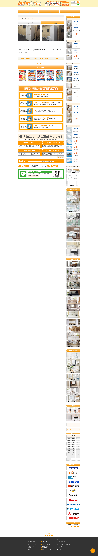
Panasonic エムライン (73, 394)
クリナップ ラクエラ (73, 324)
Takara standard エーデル (73, 339)
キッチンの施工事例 (46, 544)
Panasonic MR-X (73, 247)
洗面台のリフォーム (54, 12)
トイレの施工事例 (45, 541)
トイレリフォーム (73, 16)
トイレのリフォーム (23, 12)
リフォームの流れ (60, 543)
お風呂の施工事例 (45, 543)
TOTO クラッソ (73, 273)
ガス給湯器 (73, 420)
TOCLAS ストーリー (73, 225)
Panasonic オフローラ (73, 211)
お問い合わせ (59, 549)
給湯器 (64, 12)
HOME (29, 539)
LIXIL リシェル (73, 295)
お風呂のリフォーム (33, 12)
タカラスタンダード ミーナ (73, 218)
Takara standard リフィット (73, 346)
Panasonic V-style (73, 302)
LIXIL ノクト (73, 288)
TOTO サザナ (73, 196)
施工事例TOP (45, 539)
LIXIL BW (73, 254)
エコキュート (75, 12)
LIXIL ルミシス (73, 386)
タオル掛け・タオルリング (73, 179)
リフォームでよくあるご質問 (62, 541)
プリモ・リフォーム (49, 553)
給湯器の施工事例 (45, 547)
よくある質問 (69, 424)
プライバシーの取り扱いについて (63, 544)
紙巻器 (73, 172)
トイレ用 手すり (73, 185)
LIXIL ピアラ (73, 379)
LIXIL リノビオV (73, 240)
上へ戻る (93, 551)
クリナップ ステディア (73, 331)
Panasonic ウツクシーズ (73, 401)
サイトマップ (59, 546)
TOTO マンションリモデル (73, 233)
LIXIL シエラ (73, 281)
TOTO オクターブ (73, 365)
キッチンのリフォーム (43, 12)
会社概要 (58, 547)
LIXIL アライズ (73, 204)
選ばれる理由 (69, 429)
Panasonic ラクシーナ (73, 310)
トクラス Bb (73, 317)
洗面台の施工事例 (45, 546)
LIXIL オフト (73, 372)
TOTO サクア (73, 357)
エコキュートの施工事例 (47, 549)
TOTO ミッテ (73, 266)
